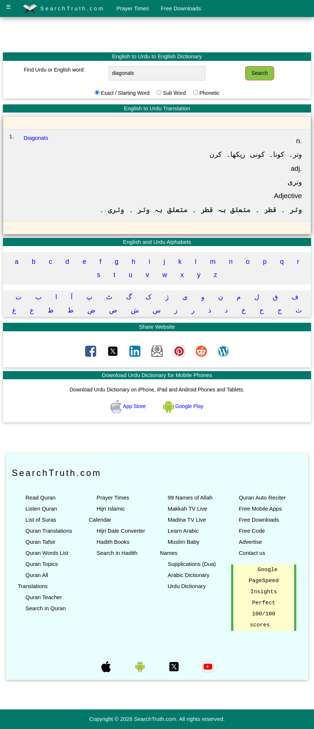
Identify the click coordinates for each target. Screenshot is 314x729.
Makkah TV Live (187, 508)
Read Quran (40, 497)
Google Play (183, 406)
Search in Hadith (117, 553)
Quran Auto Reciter (262, 497)
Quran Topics (41, 564)
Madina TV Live (187, 519)
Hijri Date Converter (121, 531)
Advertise (250, 542)
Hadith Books (113, 542)
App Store (129, 406)
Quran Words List (46, 553)
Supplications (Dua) (192, 564)
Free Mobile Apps (260, 508)
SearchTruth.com (63, 9)
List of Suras (40, 519)
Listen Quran (41, 508)
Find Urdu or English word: (54, 70)
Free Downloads (181, 8)
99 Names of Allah (190, 497)
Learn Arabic (183, 531)
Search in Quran (45, 608)
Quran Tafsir (40, 542)
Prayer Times (132, 8)
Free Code (252, 531)
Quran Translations (48, 531)
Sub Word (174, 93)
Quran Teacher (43, 597)
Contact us (252, 553)
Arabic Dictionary (188, 575)
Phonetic (209, 93)
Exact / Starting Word (125, 93)
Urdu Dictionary (187, 586)
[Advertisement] (157, 34)
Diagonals (36, 138)
